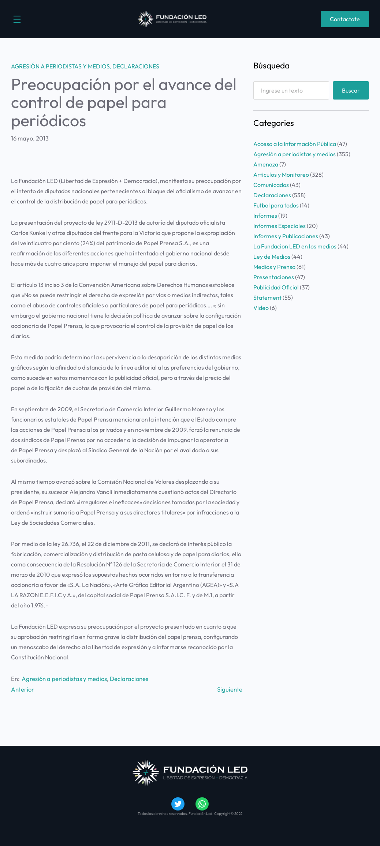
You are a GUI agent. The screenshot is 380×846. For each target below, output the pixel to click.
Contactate (345, 19)
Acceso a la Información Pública (294, 143)
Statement (267, 297)
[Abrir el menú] (17, 19)
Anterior (22, 689)
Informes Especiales (279, 225)
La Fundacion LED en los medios (294, 246)
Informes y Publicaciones (285, 236)
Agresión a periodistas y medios (60, 66)
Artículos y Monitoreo (281, 174)
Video (261, 307)
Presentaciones (273, 277)
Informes (265, 215)
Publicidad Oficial (276, 287)
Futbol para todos (276, 205)
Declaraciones (135, 66)
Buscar (351, 90)
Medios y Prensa (274, 266)
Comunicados (271, 184)
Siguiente (229, 689)
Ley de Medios (271, 256)
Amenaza (265, 164)
